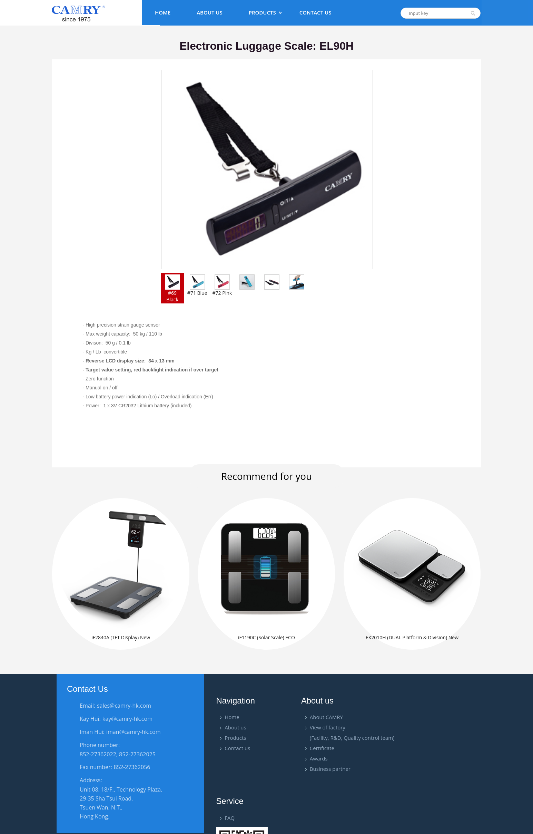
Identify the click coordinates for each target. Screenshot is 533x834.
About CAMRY (325, 718)
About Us (210, 12)
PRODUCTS (262, 12)
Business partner (329, 770)
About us (235, 728)
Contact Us (315, 12)
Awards (318, 759)
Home (162, 12)
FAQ (440, 718)
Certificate (321, 749)
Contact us (237, 749)
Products (235, 739)
